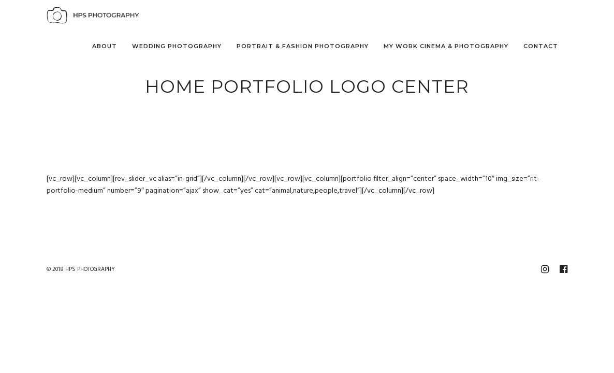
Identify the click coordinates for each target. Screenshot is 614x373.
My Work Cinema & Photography (446, 46)
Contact (540, 46)
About (104, 46)
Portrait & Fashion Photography (303, 46)
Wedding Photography (177, 46)
